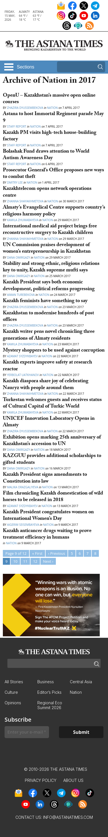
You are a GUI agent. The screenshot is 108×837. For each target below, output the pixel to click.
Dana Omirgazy (18, 257)
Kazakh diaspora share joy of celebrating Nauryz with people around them (45, 384)
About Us (73, 780)
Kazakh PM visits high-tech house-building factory (49, 136)
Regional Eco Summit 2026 (49, 705)
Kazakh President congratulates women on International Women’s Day (48, 516)
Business (45, 681)
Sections (25, 67)
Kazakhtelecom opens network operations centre (47, 192)
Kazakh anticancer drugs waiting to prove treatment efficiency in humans (47, 534)
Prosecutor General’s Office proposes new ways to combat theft (53, 174)
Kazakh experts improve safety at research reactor (47, 366)
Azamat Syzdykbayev (22, 356)
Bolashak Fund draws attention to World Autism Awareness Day (46, 155)
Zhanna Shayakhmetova (25, 201)
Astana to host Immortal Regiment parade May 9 (53, 117)
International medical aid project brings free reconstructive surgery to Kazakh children (50, 230)
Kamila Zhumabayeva (23, 220)
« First (37, 553)
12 (35, 561)
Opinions (13, 702)
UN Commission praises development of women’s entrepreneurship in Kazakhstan (47, 248)
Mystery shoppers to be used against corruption (54, 350)
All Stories (14, 681)
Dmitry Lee (15, 182)
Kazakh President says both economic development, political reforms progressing (49, 286)
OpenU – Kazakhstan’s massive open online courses (49, 99)
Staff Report (16, 126)
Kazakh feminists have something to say (45, 301)
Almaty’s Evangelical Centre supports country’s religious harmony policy (54, 211)
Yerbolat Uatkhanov (23, 375)
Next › (48, 561)
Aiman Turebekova (21, 295)
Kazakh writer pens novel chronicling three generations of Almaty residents (49, 335)
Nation (52, 108)
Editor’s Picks (49, 692)
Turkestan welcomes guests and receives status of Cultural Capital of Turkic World (52, 403)
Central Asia (81, 681)
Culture (11, 692)
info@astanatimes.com (68, 817)
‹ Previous (56, 553)
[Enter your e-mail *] (27, 732)
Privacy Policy (40, 780)
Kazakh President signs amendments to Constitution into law (45, 478)
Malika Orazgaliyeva (22, 487)
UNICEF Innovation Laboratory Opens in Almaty (49, 422)
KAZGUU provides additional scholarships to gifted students (52, 459)
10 (15, 561)
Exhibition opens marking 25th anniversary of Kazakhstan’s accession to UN (52, 441)
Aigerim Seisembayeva (23, 525)
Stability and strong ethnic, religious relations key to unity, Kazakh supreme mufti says (51, 267)
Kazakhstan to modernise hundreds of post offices (48, 317)
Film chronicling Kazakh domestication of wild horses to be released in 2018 (53, 497)
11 (25, 561)
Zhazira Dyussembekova (25, 108)
